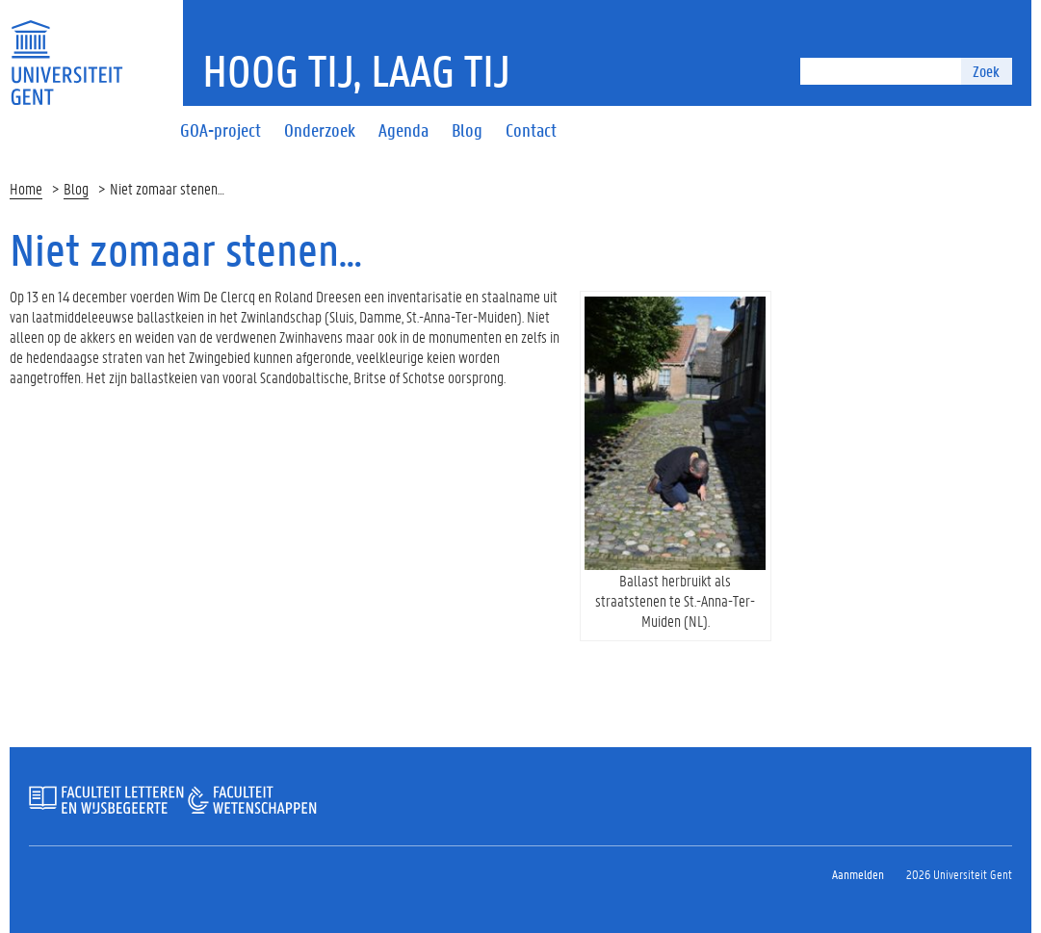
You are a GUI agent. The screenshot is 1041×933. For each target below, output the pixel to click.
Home (26, 188)
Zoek (986, 71)
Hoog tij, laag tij (356, 70)
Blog (76, 188)
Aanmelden (858, 874)
